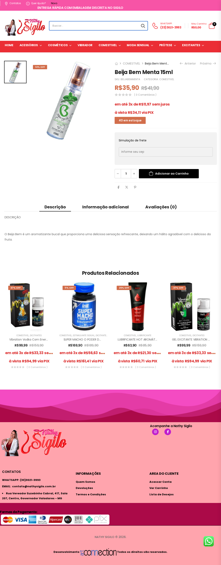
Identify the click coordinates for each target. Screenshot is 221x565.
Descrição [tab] (55, 207)
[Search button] (143, 26)
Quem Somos (85, 482)
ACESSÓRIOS (29, 45)
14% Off (40, 67)
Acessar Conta (160, 482)
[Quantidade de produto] (126, 173)
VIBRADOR (85, 45)
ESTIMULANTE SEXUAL (84, 335)
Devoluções (84, 488)
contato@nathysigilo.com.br (34, 486)
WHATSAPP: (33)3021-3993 (21, 480)
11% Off (69, 287)
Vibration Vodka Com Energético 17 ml (35, 339)
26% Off (124, 287)
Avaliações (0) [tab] (161, 207)
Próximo (207, 63)
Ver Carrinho (158, 488)
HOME (9, 45)
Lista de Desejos (161, 494)
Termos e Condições (91, 494)
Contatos (13, 3)
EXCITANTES (191, 45)
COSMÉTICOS (58, 45)
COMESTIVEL (108, 45)
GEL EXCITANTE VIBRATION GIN (192, 339)
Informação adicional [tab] (105, 207)
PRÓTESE (165, 45)
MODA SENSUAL (138, 45)
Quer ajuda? (36, 3)
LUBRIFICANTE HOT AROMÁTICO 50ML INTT (146, 339)
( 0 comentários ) (145, 94)
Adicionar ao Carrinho (172, 173)
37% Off (15, 287)
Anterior (188, 63)
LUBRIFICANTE (144, 335)
